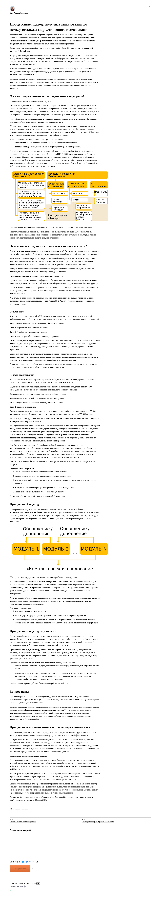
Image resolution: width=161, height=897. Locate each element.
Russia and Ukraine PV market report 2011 (23, 822)
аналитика (16, 809)
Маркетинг (24, 809)
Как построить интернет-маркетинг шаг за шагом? (98, 822)
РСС (37, 883)
